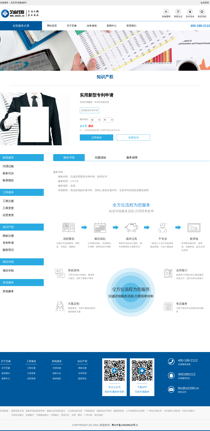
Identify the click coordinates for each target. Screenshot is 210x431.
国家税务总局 (17, 411)
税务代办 (8, 173)
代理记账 (8, 166)
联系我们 (131, 25)
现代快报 (98, 415)
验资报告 (8, 180)
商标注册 (8, 235)
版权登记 (8, 249)
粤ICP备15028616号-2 (124, 424)
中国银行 (55, 415)
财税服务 (8, 157)
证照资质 (8, 215)
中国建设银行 (42, 415)
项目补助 (8, 261)
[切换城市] (22, 2)
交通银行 (30, 415)
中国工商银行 (188, 411)
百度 (74, 415)
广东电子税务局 (154, 411)
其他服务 (8, 282)
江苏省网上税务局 (171, 411)
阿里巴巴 (65, 415)
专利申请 (8, 242)
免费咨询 (133, 137)
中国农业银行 (17, 415)
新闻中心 (112, 25)
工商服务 (8, 192)
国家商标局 (118, 411)
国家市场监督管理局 (35, 411)
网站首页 (52, 25)
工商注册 (8, 201)
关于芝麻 (72, 25)
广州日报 (88, 415)
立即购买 (96, 137)
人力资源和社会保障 (135, 411)
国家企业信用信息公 (56, 411)
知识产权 (8, 227)
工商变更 (8, 208)
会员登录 (205, 2)
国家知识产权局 (104, 411)
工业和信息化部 (75, 411)
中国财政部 (89, 411)
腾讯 (80, 415)
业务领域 (92, 25)
